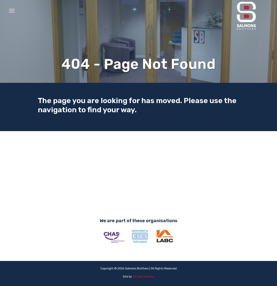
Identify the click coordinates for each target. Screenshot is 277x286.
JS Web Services (143, 276)
